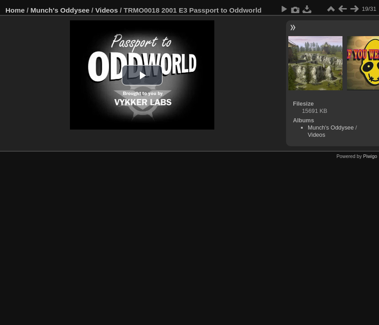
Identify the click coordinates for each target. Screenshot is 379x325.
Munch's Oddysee (60, 10)
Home (15, 10)
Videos (106, 10)
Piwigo (370, 156)
